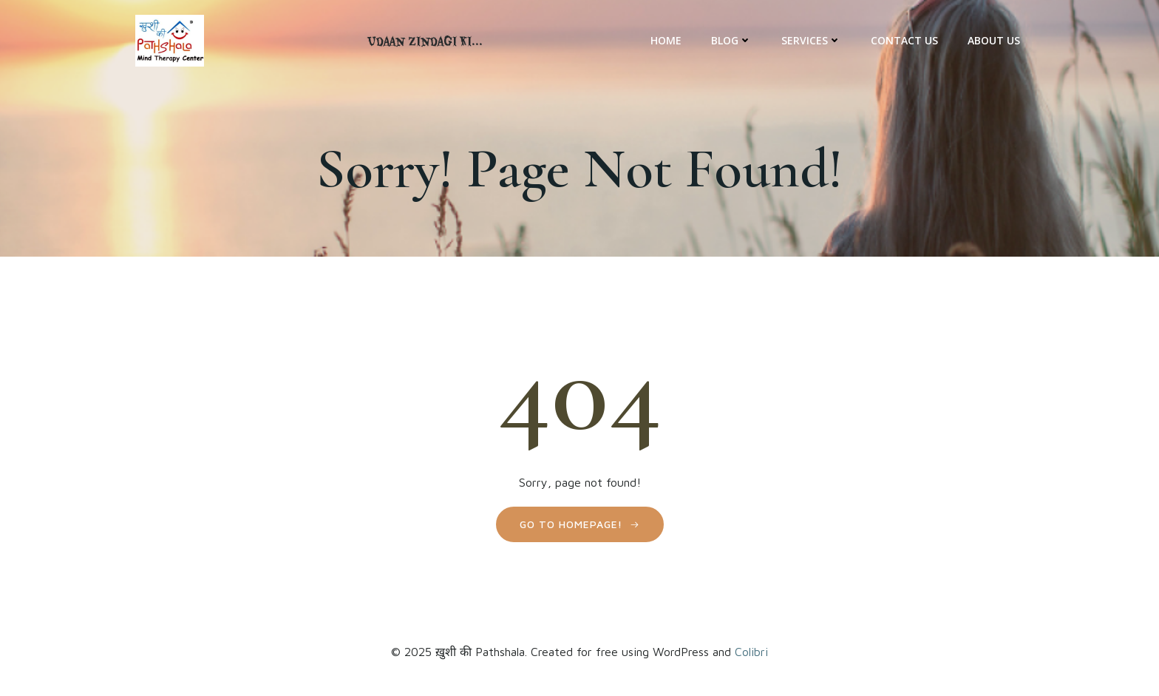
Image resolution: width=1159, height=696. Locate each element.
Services (811, 40)
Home (666, 40)
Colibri (751, 651)
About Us (994, 40)
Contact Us (904, 40)
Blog (731, 40)
